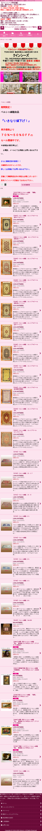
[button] (2, 28)
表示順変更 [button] (26, 185)
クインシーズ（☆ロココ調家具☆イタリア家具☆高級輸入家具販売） (21, 28)
